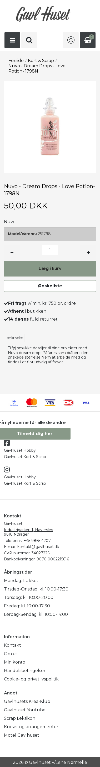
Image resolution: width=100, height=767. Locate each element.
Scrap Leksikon (19, 718)
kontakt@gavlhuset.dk (38, 546)
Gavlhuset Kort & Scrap (25, 456)
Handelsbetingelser (25, 670)
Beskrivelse (14, 338)
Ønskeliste (50, 285)
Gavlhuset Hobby (20, 450)
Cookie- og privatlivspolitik (31, 679)
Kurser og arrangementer (31, 726)
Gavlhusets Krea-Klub (27, 701)
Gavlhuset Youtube (25, 709)
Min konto (14, 662)
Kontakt (12, 645)
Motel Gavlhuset (21, 735)
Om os (10, 653)
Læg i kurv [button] (50, 268)
